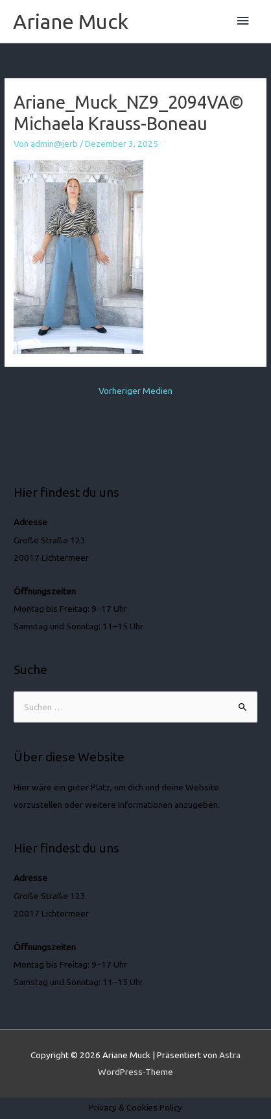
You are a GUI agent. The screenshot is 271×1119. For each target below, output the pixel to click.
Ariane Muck (70, 21)
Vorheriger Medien (135, 391)
